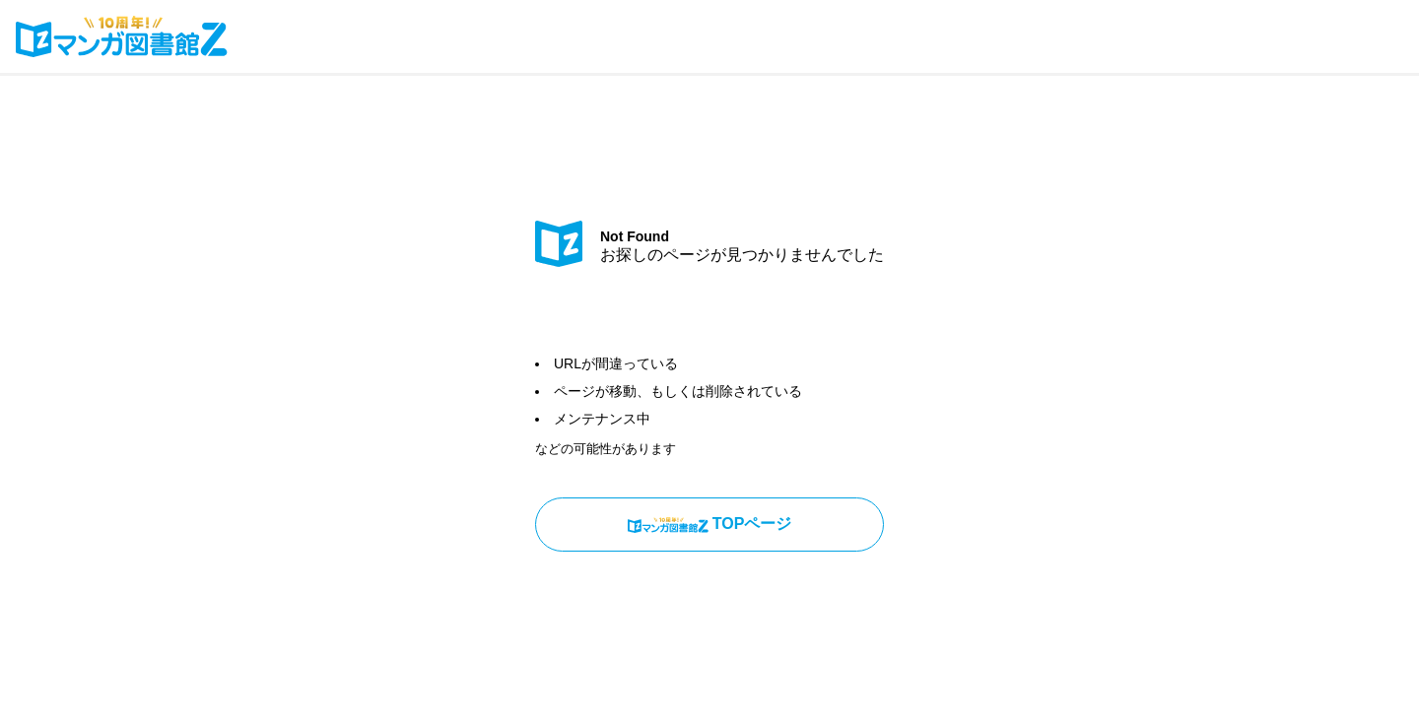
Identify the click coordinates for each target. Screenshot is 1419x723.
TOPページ (710, 524)
